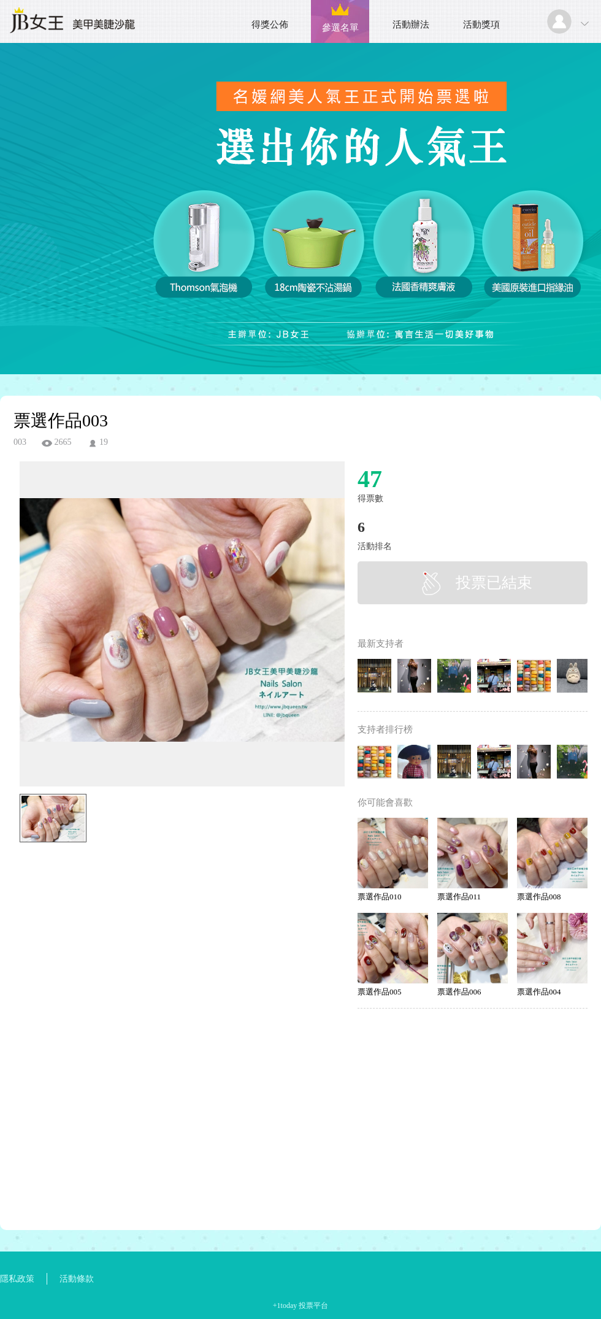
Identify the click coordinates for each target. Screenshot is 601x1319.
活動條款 (76, 1278)
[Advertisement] (163, 903)
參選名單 (340, 28)
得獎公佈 (269, 24)
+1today (285, 1305)
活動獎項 (481, 24)
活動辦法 (410, 24)
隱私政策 (17, 1278)
